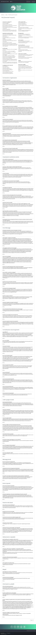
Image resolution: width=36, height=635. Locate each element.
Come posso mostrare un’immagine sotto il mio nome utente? (10, 41)
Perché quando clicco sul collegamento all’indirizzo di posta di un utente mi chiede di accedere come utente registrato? (10, 45)
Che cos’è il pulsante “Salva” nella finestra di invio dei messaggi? (10, 61)
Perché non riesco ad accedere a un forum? (9, 56)
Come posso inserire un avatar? (7, 42)
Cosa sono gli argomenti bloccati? (7, 72)
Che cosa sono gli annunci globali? (8, 69)
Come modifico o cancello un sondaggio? (9, 55)
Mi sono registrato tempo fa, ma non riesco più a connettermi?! (10, 28)
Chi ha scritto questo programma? (23, 65)
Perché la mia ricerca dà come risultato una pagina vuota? (25, 48)
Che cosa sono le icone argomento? (8, 73)
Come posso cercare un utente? (23, 49)
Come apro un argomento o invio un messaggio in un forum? (10, 50)
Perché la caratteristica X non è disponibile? (24, 66)
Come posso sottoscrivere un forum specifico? (25, 57)
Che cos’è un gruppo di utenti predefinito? (24, 30)
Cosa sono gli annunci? (6, 70)
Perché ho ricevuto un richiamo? (7, 58)
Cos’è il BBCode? (5, 66)
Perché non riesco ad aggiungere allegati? (9, 57)
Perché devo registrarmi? (6, 22)
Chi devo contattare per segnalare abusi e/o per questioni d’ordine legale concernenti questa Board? (25, 68)
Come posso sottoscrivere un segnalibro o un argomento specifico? (25, 56)
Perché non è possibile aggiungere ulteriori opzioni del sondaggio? (10, 54)
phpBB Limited (26, 587)
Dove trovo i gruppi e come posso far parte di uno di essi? (25, 26)
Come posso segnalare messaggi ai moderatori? (10, 59)
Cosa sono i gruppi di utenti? (22, 24)
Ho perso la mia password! (6, 29)
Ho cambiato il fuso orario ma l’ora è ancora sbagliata (9, 38)
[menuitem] (11, 1)
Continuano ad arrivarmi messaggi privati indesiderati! (24, 35)
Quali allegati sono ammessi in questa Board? (25, 61)
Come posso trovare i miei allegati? (23, 62)
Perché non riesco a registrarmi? (7, 24)
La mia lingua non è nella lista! (7, 39)
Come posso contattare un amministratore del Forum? (25, 70)
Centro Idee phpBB (11, 594)
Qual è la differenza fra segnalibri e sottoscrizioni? (25, 54)
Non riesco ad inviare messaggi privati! (24, 34)
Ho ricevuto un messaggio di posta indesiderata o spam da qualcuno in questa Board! (25, 37)
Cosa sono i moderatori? (22, 23)
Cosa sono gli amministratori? (22, 22)
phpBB (5, 633)
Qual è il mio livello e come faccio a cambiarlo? (9, 43)
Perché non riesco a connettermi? (8, 26)
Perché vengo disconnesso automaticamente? (9, 30)
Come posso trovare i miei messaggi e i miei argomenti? (24, 51)
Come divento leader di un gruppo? (23, 27)
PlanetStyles (12, 633)
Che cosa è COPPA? (5, 23)
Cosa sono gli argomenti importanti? (8, 71)
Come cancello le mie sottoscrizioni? (23, 58)
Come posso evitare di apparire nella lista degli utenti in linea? (9, 35)
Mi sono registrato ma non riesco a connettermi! (10, 25)
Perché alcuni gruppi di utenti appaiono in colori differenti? (25, 29)
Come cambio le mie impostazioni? (8, 34)
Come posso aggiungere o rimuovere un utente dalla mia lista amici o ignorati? (25, 42)
